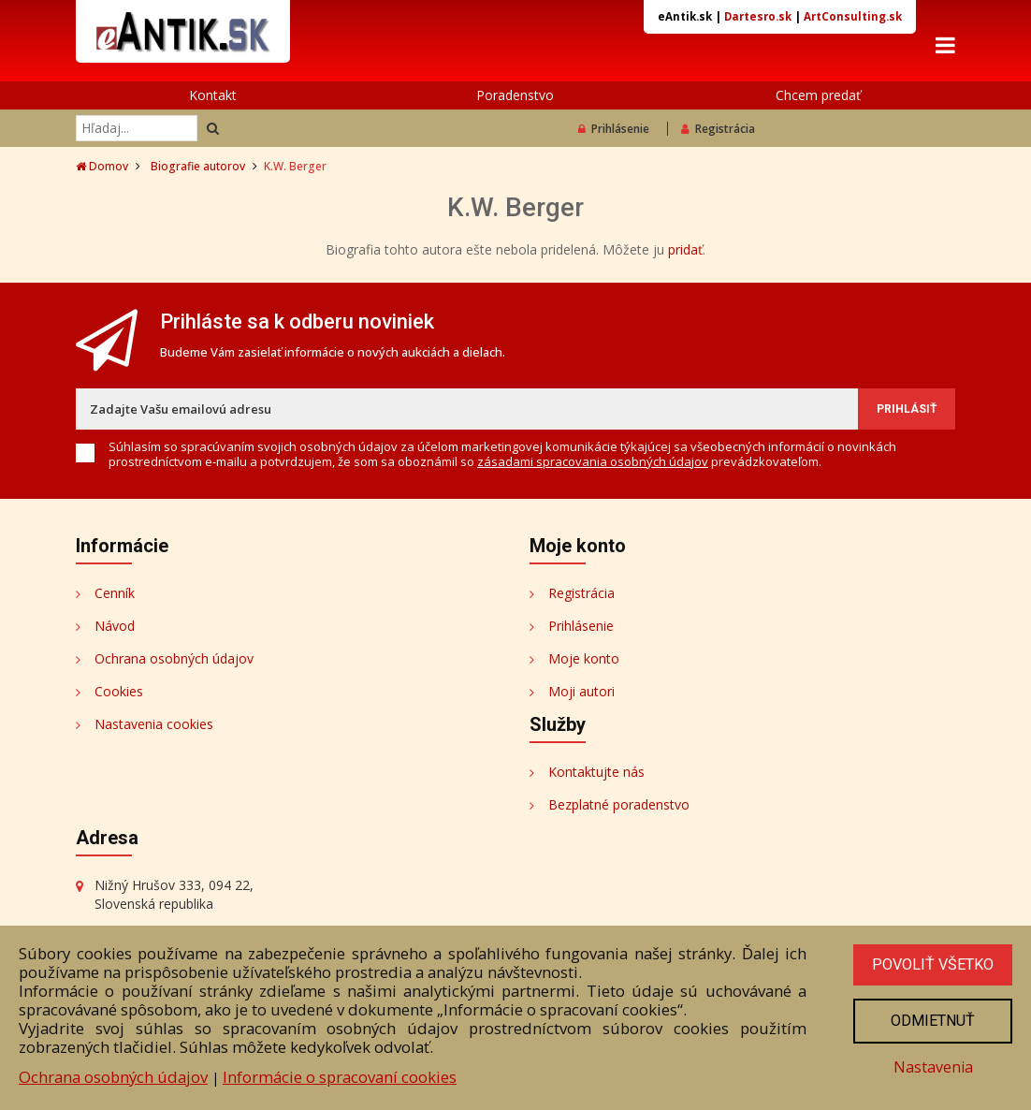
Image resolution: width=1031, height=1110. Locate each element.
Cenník (114, 595)
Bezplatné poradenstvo (619, 806)
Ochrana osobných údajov (174, 660)
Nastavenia (931, 1065)
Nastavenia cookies (153, 726)
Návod (114, 627)
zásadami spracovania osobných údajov (592, 463)
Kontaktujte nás (596, 773)
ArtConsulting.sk (853, 16)
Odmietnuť (931, 1018)
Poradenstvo (515, 98)
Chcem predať (818, 98)
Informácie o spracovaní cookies (340, 1073)
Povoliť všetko (931, 961)
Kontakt (213, 98)
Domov (102, 169)
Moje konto (583, 660)
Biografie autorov (198, 169)
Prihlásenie (613, 131)
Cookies (118, 693)
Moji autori (581, 693)
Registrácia (718, 131)
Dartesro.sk (757, 16)
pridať (685, 252)
